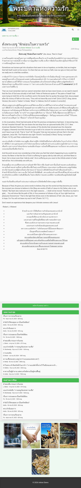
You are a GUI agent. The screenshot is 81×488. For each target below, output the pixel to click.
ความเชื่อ (13, 36)
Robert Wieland (26, 48)
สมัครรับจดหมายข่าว (40, 306)
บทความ (5, 36)
